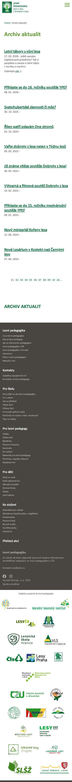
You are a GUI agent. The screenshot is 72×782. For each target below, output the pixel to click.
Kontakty (8, 370)
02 (17, 280)
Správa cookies (11, 584)
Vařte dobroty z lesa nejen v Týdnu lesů (35, 146)
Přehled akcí (11, 541)
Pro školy (8, 389)
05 (30, 280)
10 (53, 280)
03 (21, 280)
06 (35, 280)
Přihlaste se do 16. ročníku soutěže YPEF (35, 87)
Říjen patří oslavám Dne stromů (29, 126)
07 (39, 280)
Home (7, 22)
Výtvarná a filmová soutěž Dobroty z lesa (36, 185)
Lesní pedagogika (14, 330)
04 (26, 280)
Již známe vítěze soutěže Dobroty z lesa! (35, 166)
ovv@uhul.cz (18, 567)
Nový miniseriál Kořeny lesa (25, 229)
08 (44, 280)
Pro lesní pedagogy (15, 428)
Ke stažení (9, 505)
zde (17, 71)
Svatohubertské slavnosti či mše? (30, 107)
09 (49, 280)
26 (58, 280)
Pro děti (8, 472)
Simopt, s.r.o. (18, 580)
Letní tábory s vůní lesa (22, 51)
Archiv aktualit (22, 306)
